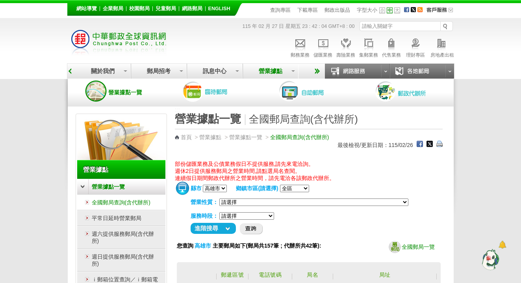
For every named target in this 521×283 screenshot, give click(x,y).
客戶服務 (442, 12)
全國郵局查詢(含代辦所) (121, 202)
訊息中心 (214, 71)
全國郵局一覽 (412, 247)
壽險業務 (345, 47)
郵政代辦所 (409, 91)
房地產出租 (442, 47)
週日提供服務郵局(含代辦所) (123, 260)
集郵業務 (368, 47)
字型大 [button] (397, 10)
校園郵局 (139, 8)
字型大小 (367, 10)
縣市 (196, 188)
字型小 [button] (382, 10)
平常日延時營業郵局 (116, 218)
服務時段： (204, 216)
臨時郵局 (216, 91)
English (219, 8)
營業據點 (270, 71)
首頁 (186, 137)
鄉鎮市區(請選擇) (257, 188)
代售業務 (391, 47)
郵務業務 (300, 47)
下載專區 (307, 10)
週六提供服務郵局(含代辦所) (123, 237)
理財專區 (415, 47)
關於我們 (103, 71)
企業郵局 (113, 8)
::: (71, 7)
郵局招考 (159, 71)
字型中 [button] (390, 10)
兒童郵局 (166, 8)
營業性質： (204, 202)
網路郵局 (192, 8)
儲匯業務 (322, 47)
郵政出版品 (337, 10)
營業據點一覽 (119, 91)
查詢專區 (280, 10)
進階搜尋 (206, 228)
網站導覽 (86, 8)
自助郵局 (312, 91)
